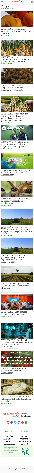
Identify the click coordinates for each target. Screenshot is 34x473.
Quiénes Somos (24, 441)
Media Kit (23, 444)
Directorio (9, 444)
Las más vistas (24, 431)
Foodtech (23, 439)
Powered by (17, 469)
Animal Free (9, 439)
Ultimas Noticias (9, 431)
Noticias (9, 436)
